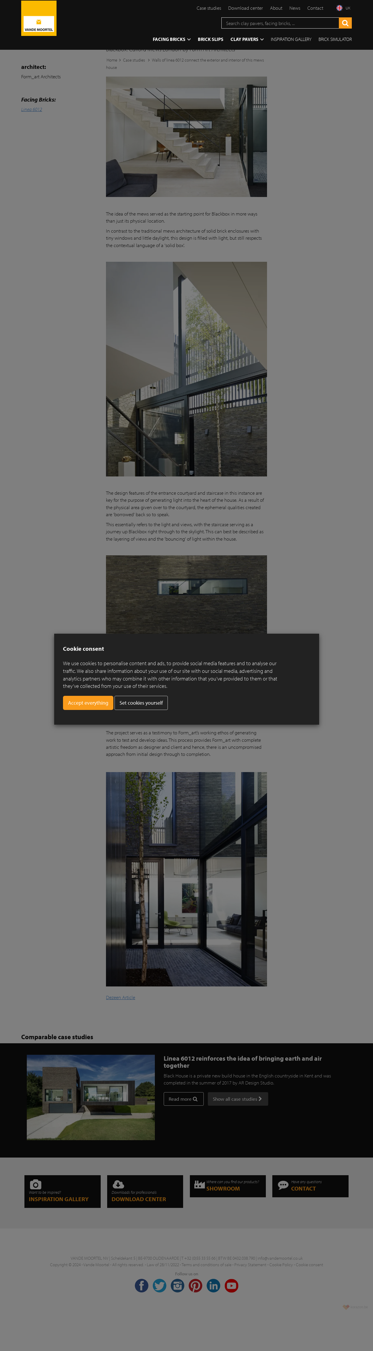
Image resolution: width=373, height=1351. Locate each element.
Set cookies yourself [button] (141, 702)
